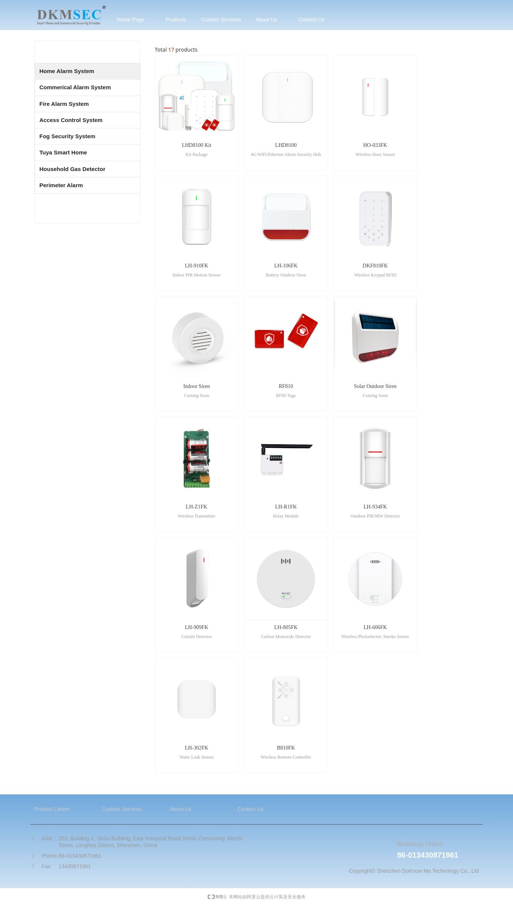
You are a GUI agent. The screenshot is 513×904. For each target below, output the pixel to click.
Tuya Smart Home (63, 152)
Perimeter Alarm (61, 185)
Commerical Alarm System (75, 87)
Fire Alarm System (64, 104)
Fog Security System (67, 136)
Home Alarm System (67, 71)
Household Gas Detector (73, 169)
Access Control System (71, 120)
